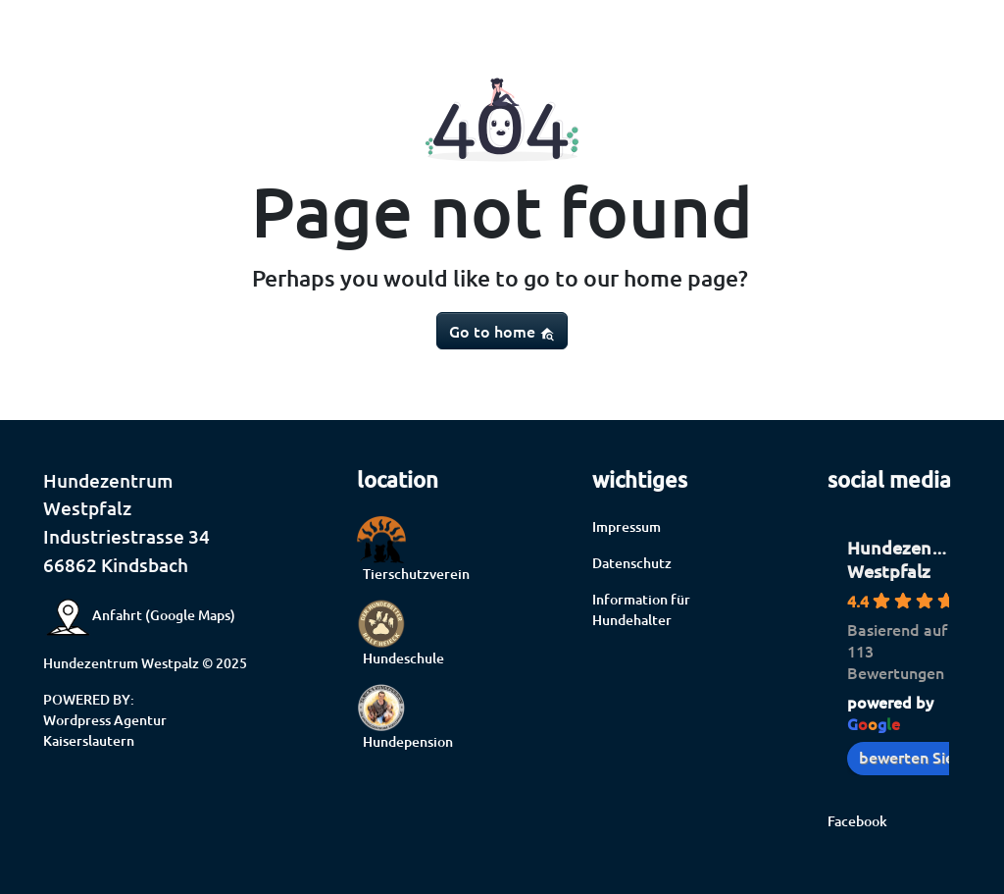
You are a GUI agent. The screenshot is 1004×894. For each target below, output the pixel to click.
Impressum (626, 526)
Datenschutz (632, 562)
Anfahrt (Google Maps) (139, 614)
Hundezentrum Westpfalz (910, 559)
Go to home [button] (502, 331)
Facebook (857, 821)
